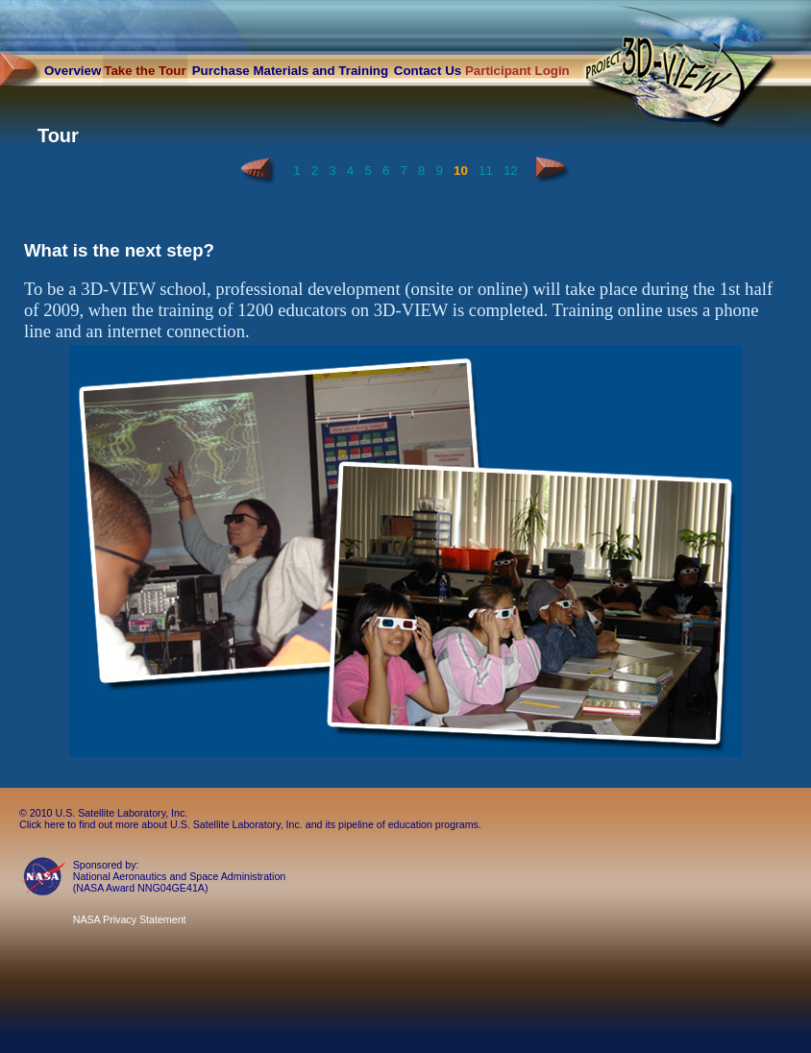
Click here (41, 824)
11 (486, 170)
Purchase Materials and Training (290, 70)
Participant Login (517, 70)
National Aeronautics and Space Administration (179, 876)
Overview (72, 70)
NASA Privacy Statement (129, 919)
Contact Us (427, 70)
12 (511, 170)
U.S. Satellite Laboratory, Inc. (121, 813)
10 (461, 170)
